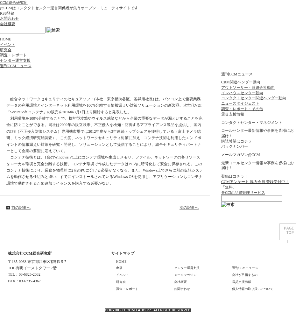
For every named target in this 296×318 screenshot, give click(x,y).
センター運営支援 (15, 60)
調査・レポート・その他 (242, 109)
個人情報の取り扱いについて (252, 289)
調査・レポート (13, 55)
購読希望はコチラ (236, 141)
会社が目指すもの (244, 275)
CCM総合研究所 (14, 2)
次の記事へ (189, 207)
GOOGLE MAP (22, 290)
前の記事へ (21, 207)
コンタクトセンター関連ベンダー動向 (253, 98)
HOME (5, 39)
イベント (7, 44)
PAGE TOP (287, 233)
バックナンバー (234, 146)
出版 (119, 268)
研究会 (5, 50)
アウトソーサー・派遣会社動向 (248, 87)
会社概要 (7, 24)
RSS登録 (7, 13)
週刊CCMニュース (16, 66)
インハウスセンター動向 (242, 93)
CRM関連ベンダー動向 (240, 82)
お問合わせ (9, 18)
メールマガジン (185, 275)
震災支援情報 (232, 114)
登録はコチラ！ (234, 176)
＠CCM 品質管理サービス (243, 192)
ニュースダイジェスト (240, 103)
